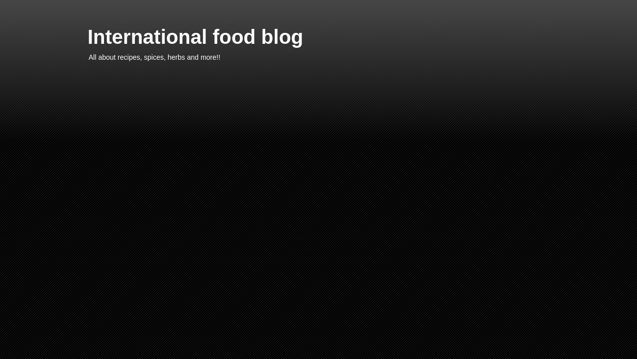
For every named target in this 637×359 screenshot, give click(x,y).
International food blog (195, 37)
